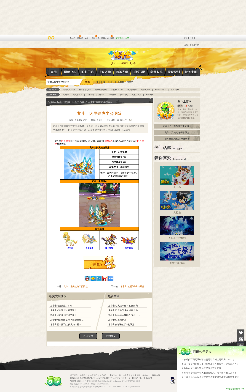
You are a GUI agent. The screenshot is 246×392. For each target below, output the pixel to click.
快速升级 (100, 82)
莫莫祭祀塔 (77, 94)
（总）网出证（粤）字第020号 (139, 378)
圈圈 (180, 105)
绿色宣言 (126, 375)
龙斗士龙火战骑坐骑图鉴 (76, 286)
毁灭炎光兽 (132, 89)
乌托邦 (66, 94)
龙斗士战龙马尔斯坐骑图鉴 (121, 324)
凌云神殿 (112, 94)
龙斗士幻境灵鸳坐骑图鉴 (132, 286)
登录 (186, 38)
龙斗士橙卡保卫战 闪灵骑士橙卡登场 (67, 324)
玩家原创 (174, 72)
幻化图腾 (119, 82)
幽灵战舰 (129, 248)
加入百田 (93, 375)
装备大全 (122, 72)
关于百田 (74, 375)
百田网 (62, 38)
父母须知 (103, 375)
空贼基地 (90, 94)
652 (185, 106)
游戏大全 (111, 336)
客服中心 (146, 375)
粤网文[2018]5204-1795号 (115, 378)
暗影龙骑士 (145, 89)
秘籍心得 (157, 72)
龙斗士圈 (191, 69)
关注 (240, 339)
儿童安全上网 (115, 375)
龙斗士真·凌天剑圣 (117, 319)
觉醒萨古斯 (136, 94)
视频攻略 (139, 72)
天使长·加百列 (117, 89)
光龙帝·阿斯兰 (160, 89)
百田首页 (88, 336)
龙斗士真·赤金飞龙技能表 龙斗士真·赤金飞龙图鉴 (124, 310)
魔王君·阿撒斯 (101, 89)
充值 (186, 45)
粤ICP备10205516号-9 (79, 381)
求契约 (130, 82)
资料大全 (79, 101)
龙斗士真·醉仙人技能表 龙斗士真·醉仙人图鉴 (124, 315)
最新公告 (70, 72)
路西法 (101, 94)
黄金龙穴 (124, 94)
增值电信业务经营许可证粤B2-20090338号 (87, 378)
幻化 (110, 82)
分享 (240, 346)
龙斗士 (122, 54)
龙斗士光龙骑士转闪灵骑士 (63, 310)
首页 (46, 72)
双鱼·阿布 (175, 89)
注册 (192, 38)
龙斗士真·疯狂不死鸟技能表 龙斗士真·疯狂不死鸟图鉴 (124, 305)
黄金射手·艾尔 (85, 89)
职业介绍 (87, 72)
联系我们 (83, 375)
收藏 (197, 45)
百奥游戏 (51, 38)
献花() (97, 264)
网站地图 (156, 375)
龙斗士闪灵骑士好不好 (61, 305)
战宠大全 (105, 72)
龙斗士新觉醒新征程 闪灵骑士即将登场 (67, 319)
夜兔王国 (149, 94)
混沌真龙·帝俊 (69, 89)
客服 (192, 45)
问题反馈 (136, 375)
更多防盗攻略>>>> (235, 389)
